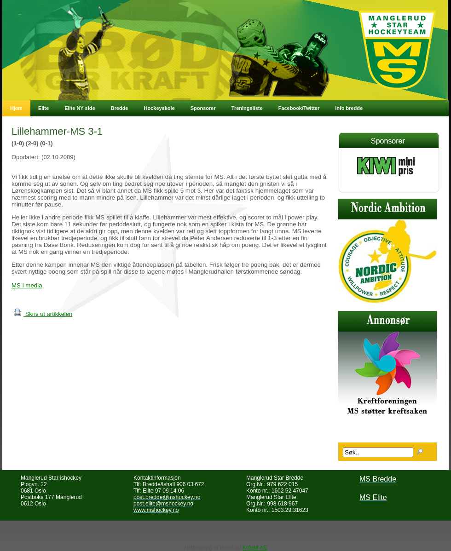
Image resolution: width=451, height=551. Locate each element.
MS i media (27, 285)
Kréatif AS (255, 548)
